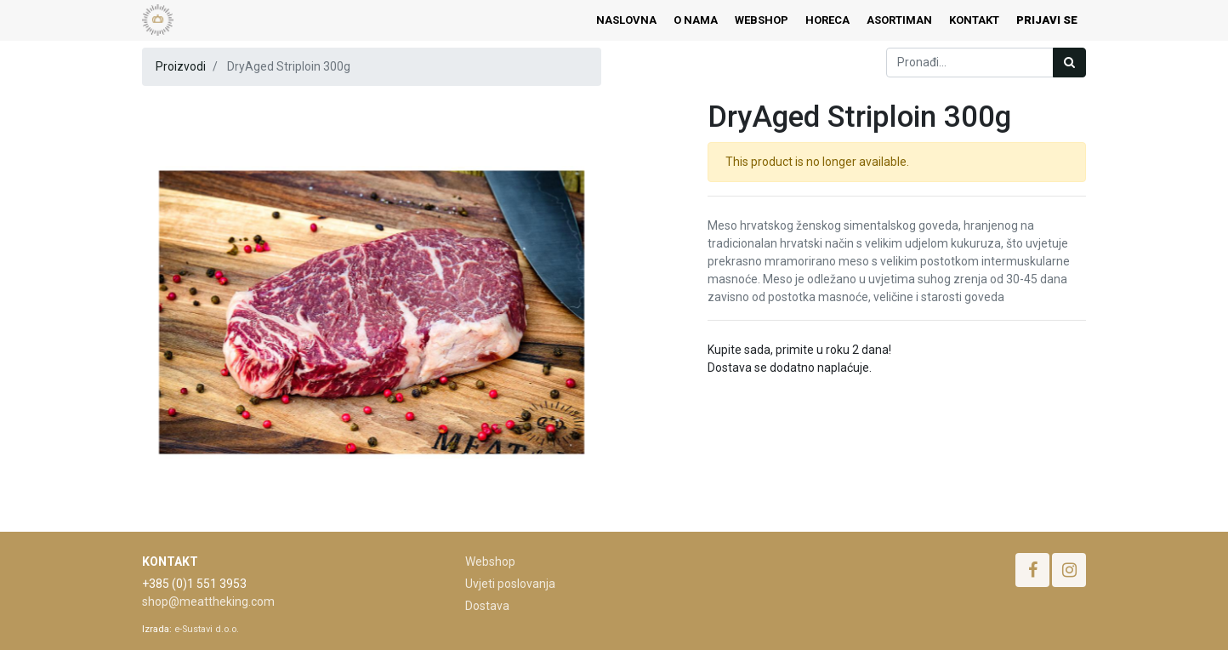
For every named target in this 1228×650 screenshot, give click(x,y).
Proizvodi (181, 66)
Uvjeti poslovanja (510, 583)
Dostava (487, 606)
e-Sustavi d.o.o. (206, 629)
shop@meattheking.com (208, 601)
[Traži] (1069, 62)
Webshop (490, 561)
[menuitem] (626, 20)
